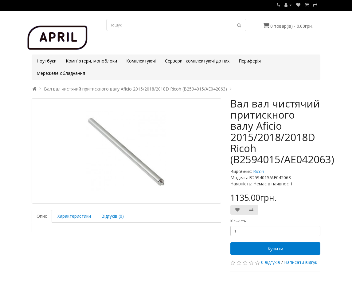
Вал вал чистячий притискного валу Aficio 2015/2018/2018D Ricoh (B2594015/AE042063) (135, 89)
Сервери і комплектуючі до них (197, 61)
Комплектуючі (141, 61)
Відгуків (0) (112, 216)
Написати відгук (300, 262)
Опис (42, 216)
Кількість (238, 221)
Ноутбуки (47, 61)
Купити (275, 248)
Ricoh (258, 171)
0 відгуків (270, 262)
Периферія (250, 61)
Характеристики (74, 216)
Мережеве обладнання (61, 73)
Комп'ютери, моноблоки (91, 61)
